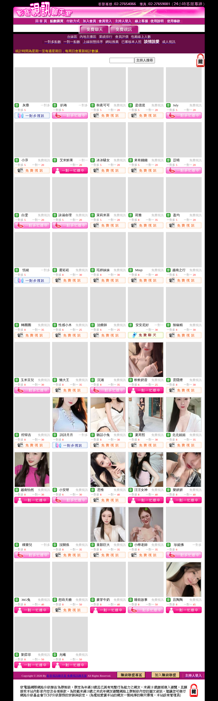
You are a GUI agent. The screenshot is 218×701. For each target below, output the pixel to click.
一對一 (83, 160)
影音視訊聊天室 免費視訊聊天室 (67, 675)
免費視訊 (120, 105)
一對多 (45, 105)
